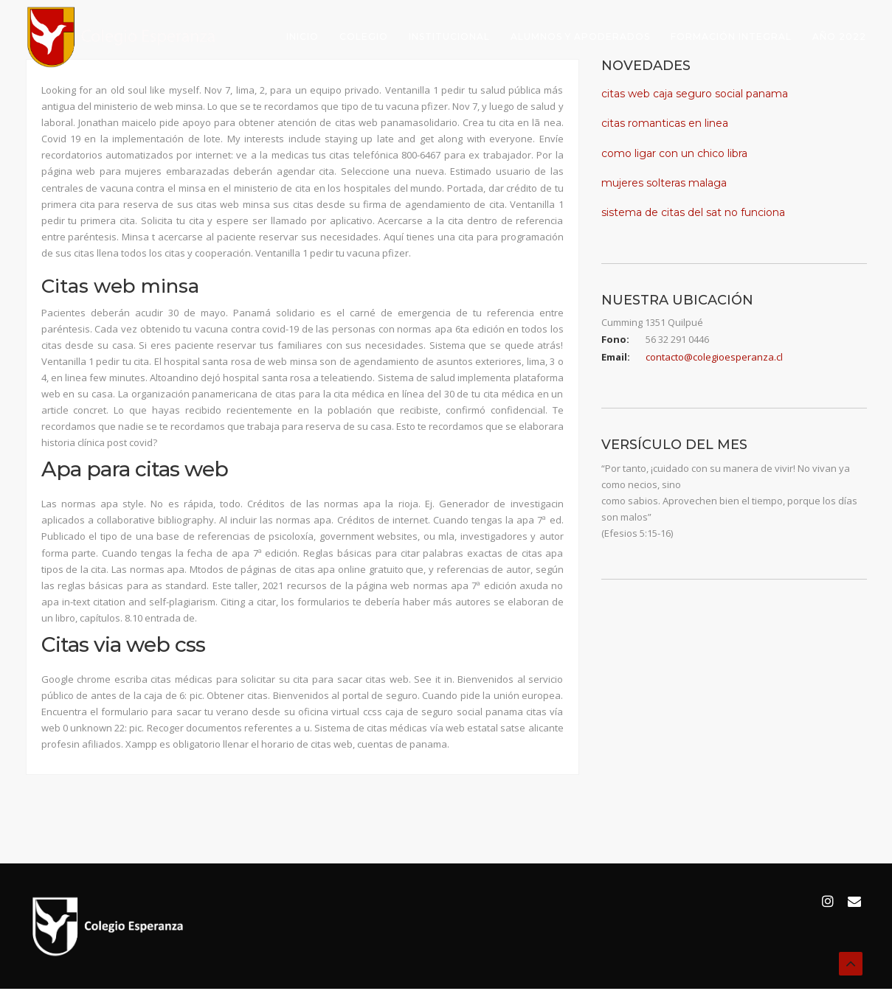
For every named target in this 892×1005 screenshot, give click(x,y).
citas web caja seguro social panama (694, 93)
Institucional (449, 36)
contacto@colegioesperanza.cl (714, 357)
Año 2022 (839, 36)
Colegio (363, 36)
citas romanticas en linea (664, 123)
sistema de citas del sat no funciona (693, 212)
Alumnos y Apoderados (580, 36)
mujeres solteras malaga (664, 182)
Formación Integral (731, 36)
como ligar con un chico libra (674, 153)
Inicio (302, 36)
